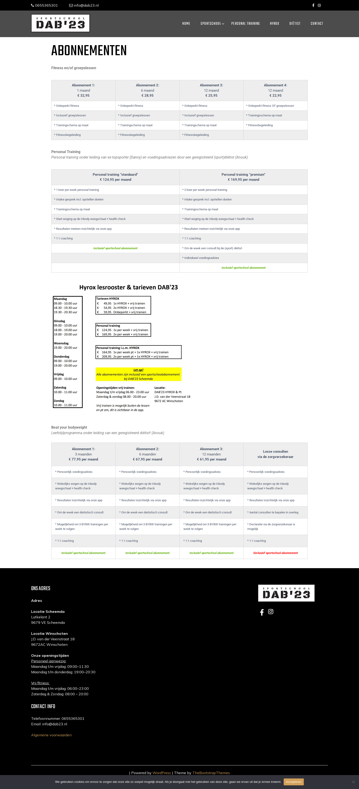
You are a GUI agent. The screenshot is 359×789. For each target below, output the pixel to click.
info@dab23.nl (84, 5)
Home (186, 24)
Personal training (245, 24)
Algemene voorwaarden (51, 744)
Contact (317, 24)
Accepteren (294, 782)
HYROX (274, 24)
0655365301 (44, 5)
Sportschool (211, 24)
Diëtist (295, 24)
